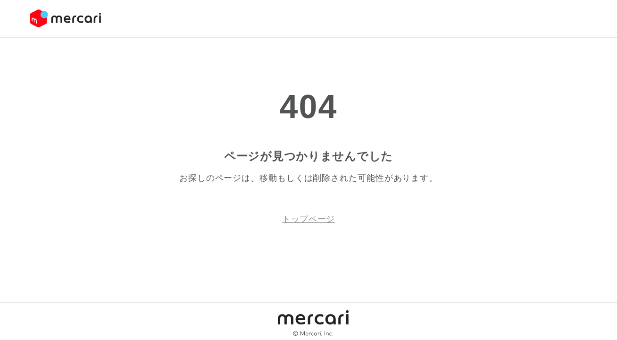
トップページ (308, 219)
